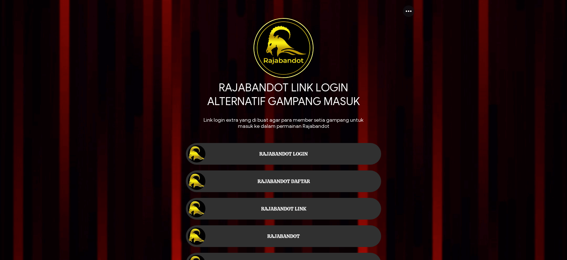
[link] (283, 154)
